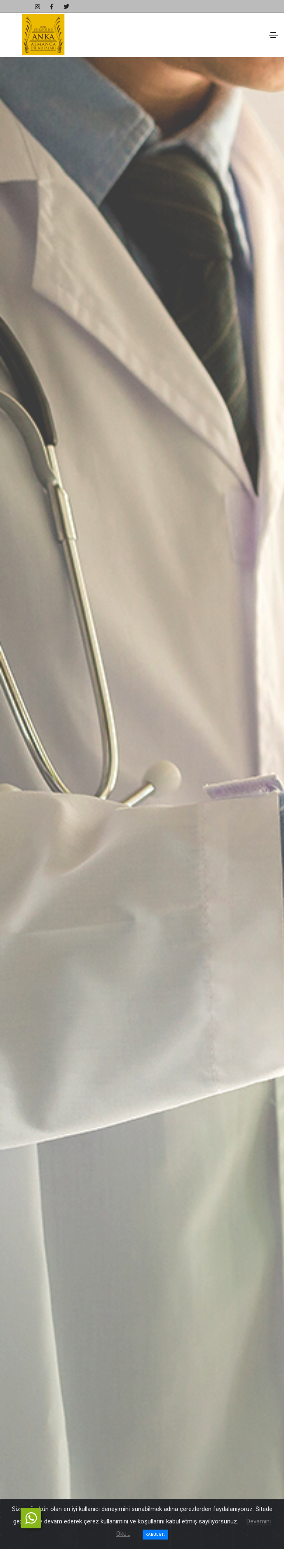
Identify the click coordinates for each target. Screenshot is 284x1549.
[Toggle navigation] (273, 35)
